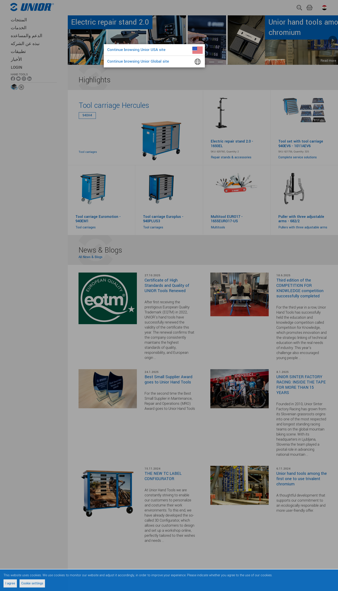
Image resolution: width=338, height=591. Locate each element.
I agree (10, 583)
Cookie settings (32, 583)
